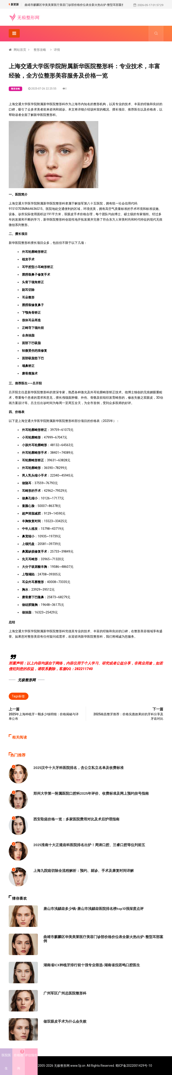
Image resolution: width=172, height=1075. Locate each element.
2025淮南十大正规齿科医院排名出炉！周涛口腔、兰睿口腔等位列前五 (85, 845)
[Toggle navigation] (14, 33)
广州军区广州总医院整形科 (63, 993)
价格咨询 (19, 1059)
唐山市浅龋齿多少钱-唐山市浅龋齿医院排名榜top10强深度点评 (90, 908)
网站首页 (20, 49)
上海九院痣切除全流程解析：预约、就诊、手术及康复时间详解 (80, 870)
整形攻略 (40, 49)
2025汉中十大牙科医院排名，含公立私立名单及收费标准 (75, 767)
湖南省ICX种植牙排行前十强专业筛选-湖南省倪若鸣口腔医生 (88, 965)
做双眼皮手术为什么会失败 (63, 1021)
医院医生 (6, 1061)
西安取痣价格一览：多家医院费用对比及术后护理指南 (73, 819)
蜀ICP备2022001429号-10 (133, 1065)
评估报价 (31, 1055)
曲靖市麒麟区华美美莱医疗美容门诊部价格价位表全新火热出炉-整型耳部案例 (75, 4)
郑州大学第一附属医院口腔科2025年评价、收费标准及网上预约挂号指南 (87, 793)
